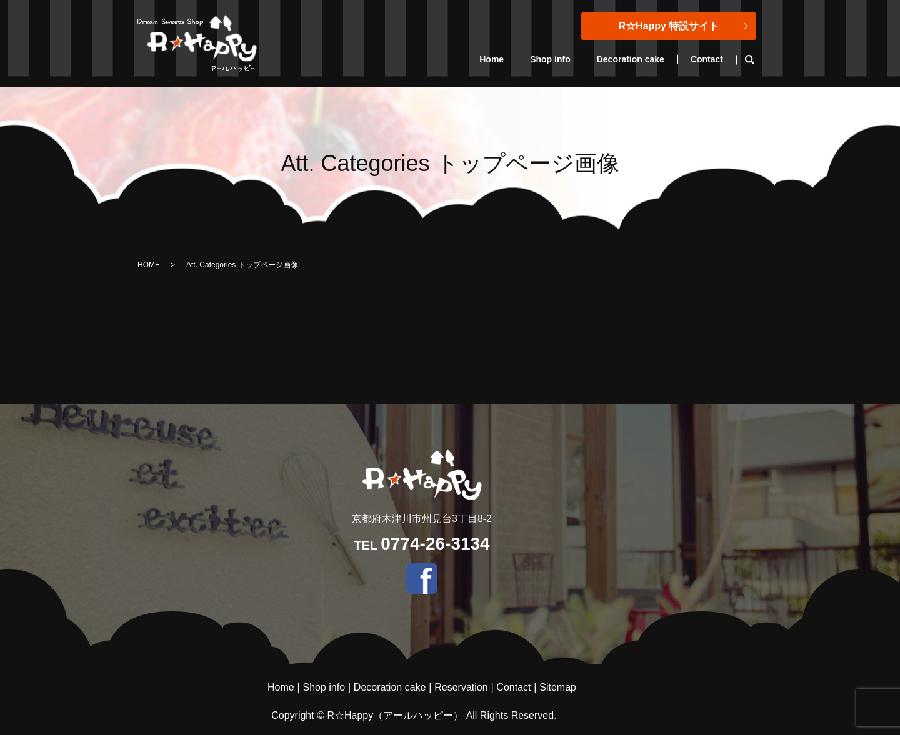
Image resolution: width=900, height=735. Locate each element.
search (755, 60)
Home (491, 59)
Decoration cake (630, 59)
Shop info (550, 59)
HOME (149, 264)
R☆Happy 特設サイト (669, 26)
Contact (707, 59)
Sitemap (557, 687)
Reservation (461, 687)
